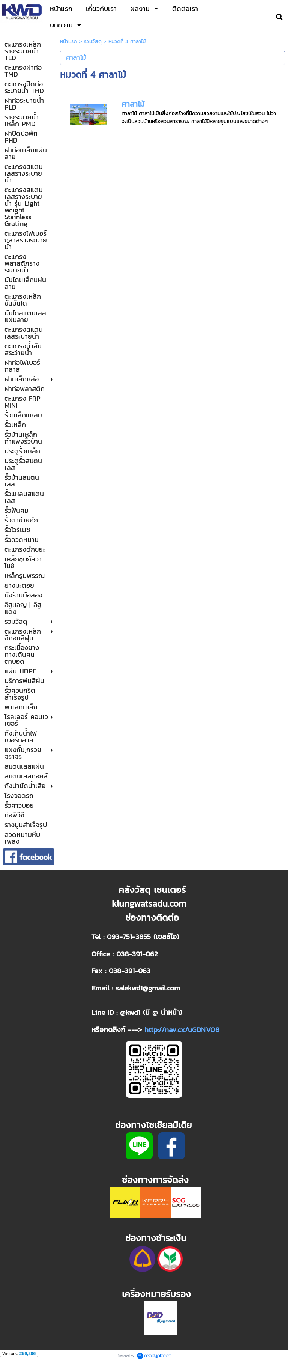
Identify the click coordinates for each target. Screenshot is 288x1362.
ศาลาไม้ (133, 104)
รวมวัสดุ (93, 41)
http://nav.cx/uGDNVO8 (181, 1029)
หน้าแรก (68, 41)
